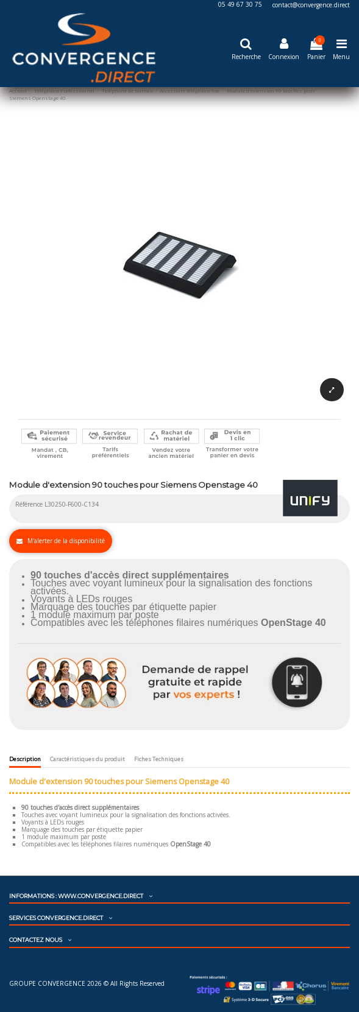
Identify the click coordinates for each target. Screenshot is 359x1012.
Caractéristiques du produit (87, 759)
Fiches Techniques (158, 759)
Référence (29, 504)
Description (25, 759)
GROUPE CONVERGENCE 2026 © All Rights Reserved (87, 983)
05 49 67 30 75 (241, 5)
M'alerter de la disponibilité (60, 540)
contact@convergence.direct (311, 5)
